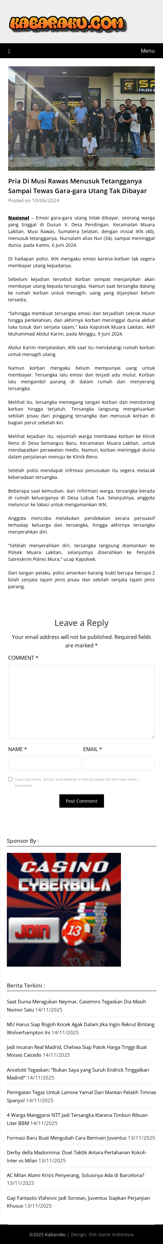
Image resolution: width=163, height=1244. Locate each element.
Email (92, 749)
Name (17, 749)
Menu (148, 50)
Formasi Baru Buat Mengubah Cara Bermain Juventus (66, 1137)
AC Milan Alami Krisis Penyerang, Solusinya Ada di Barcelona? (75, 1175)
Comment (23, 657)
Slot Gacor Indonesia (111, 1234)
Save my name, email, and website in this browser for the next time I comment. (76, 782)
